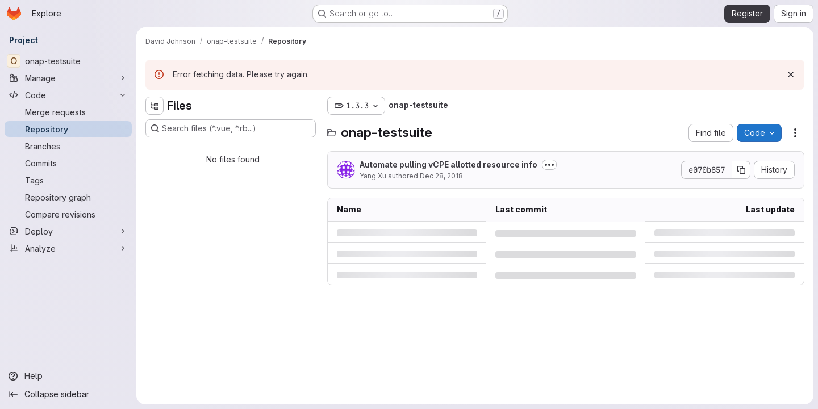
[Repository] (68, 129)
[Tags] (68, 180)
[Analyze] (68, 248)
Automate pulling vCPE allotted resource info (448, 164)
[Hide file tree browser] (154, 106)
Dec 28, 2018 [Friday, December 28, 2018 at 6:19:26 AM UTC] (441, 176)
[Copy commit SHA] (741, 170)
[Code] (68, 95)
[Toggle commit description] (549, 165)
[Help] (68, 376)
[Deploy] (68, 231)
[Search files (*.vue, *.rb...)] (230, 128)
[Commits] (68, 163)
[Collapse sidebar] (68, 394)
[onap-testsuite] (68, 61)
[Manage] (68, 78)
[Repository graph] (68, 197)
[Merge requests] (68, 112)
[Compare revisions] (68, 214)
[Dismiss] (791, 74)
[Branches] (68, 146)
